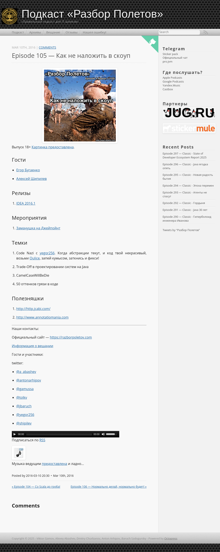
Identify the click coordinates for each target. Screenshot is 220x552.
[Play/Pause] (14, 434)
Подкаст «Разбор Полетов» (92, 14)
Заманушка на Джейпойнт (38, 228)
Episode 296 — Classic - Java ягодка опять (186, 166)
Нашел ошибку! (94, 32)
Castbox (168, 89)
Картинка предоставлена (53, 147)
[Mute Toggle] (103, 434)
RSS (205, 33)
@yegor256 (25, 414)
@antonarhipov (28, 380)
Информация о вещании (32, 345)
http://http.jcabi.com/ (33, 308)
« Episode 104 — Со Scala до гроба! (36, 487)
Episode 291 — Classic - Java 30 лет (185, 210)
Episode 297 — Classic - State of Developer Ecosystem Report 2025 (184, 155)
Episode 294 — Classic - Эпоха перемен (188, 185)
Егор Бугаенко (28, 170)
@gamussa (25, 388)
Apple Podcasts (172, 78)
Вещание (53, 32)
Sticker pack (170, 54)
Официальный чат (175, 58)
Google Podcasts (173, 81)
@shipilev (24, 423)
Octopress (170, 538)
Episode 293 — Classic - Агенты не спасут (185, 194)
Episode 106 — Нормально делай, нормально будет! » (109, 487)
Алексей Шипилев (31, 178)
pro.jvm (168, 61)
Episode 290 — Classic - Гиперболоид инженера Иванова (187, 218)
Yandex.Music (171, 85)
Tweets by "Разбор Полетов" (181, 230)
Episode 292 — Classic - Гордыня (184, 203)
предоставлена (54, 463)
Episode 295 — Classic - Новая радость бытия (188, 177)
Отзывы (71, 32)
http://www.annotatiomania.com (42, 317)
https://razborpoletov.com (71, 337)
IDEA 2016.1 (25, 203)
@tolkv (21, 397)
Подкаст (18, 32)
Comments (47, 47)
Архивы (35, 32)
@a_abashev (26, 371)
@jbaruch (24, 406)
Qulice (35, 258)
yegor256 (47, 253)
